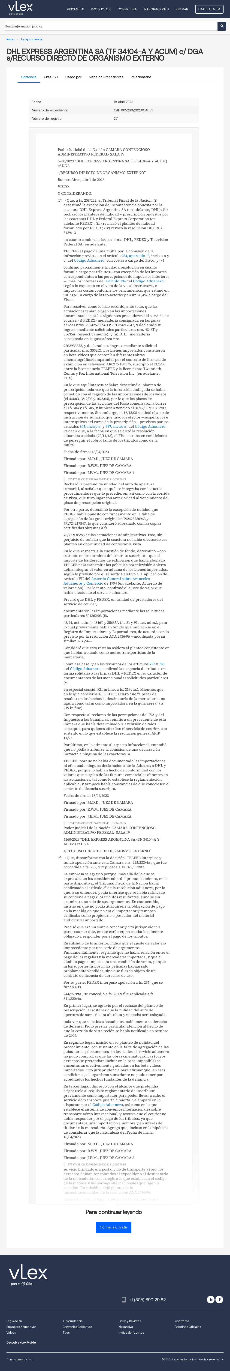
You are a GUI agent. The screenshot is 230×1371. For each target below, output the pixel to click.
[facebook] (219, 1299)
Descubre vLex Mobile (21, 1342)
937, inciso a (116, 426)
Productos (101, 9)
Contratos (182, 1321)
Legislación (14, 1321)
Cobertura (127, 9)
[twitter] (211, 1299)
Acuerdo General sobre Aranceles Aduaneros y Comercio (107, 581)
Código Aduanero (89, 260)
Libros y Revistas (130, 1321)
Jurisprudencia (73, 1321)
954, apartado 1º (135, 255)
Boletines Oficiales (188, 1327)
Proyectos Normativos (21, 1327)
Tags (66, 1332)
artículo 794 (116, 281)
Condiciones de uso (19, 1359)
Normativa (126, 1327)
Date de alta (209, 9)
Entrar (182, 9)
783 (161, 663)
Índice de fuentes (131, 1332)
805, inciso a (90, 426)
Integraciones (156, 9)
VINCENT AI (75, 9)
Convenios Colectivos (77, 1327)
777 (152, 663)
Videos (11, 1332)
